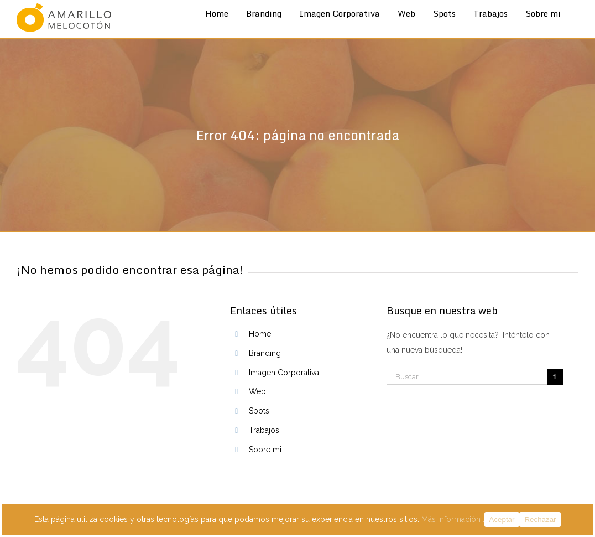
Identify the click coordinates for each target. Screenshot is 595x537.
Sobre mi (265, 449)
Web (257, 391)
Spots (259, 410)
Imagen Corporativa (284, 372)
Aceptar (502, 519)
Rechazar (540, 519)
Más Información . (452, 519)
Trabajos (264, 430)
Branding (265, 353)
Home (260, 333)
